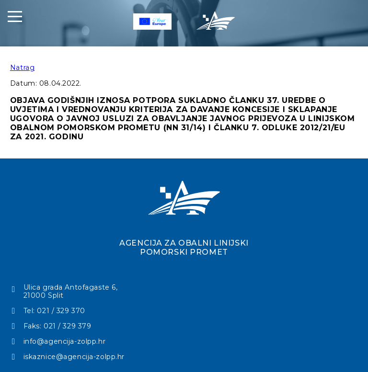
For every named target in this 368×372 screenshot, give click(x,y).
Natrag (22, 67)
